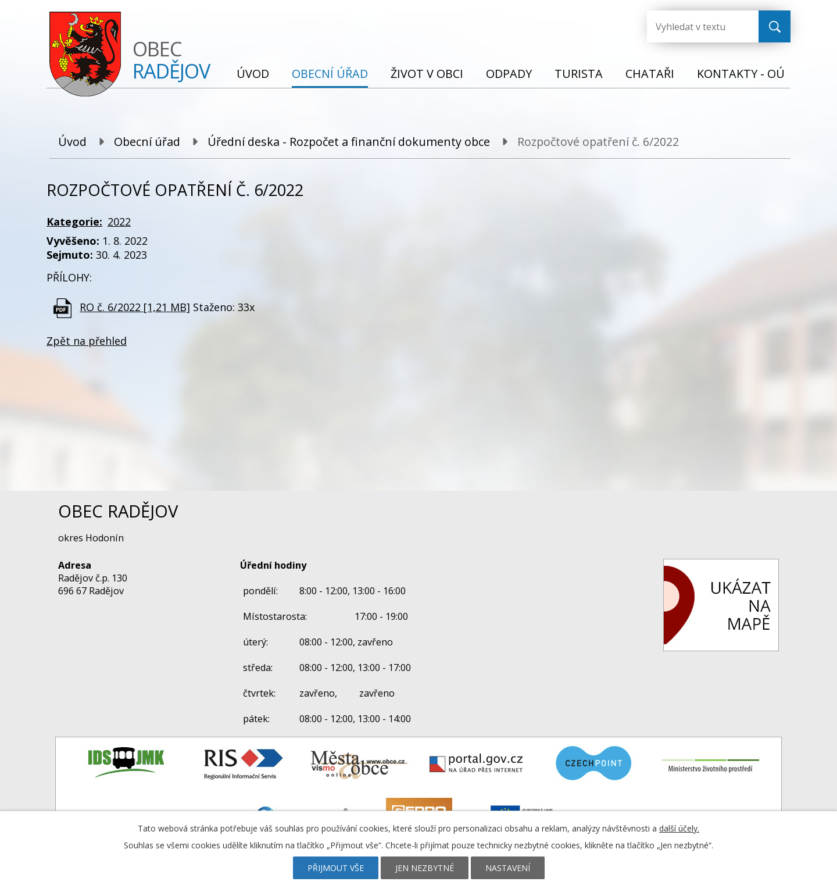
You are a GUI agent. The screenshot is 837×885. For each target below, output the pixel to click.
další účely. (679, 828)
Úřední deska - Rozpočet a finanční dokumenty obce (349, 141)
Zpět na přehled (86, 341)
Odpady (509, 73)
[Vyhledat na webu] (693, 26)
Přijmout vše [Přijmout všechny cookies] (335, 867)
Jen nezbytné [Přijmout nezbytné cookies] (424, 867)
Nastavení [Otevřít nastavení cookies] (507, 867)
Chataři (649, 73)
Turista (579, 73)
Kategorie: (74, 222)
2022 (119, 222)
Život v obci (427, 73)
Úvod (253, 73)
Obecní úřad (330, 73)
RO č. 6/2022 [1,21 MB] (135, 307)
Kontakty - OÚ (741, 73)
